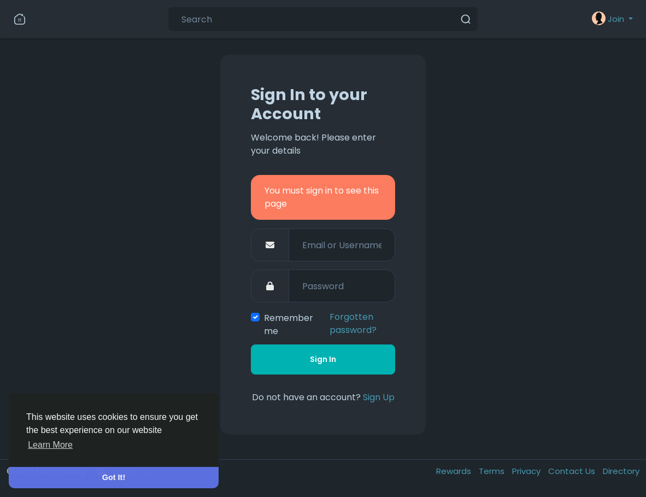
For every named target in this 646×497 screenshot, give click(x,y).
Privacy (527, 471)
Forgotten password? (353, 323)
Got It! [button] (113, 477)
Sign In (323, 359)
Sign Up (379, 397)
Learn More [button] (50, 444)
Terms (493, 471)
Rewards (454, 471)
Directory (621, 471)
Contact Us (572, 471)
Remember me (288, 324)
